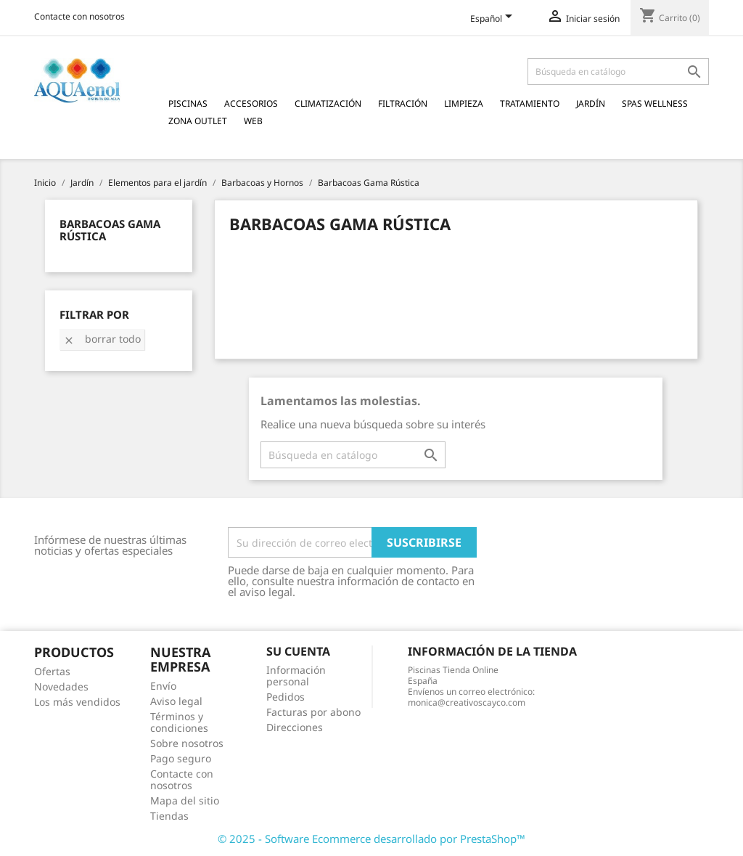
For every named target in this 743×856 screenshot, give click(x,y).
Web (253, 121)
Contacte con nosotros (79, 16)
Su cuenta (298, 651)
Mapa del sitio (184, 800)
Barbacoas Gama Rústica (109, 229)
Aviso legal (176, 701)
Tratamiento (529, 103)
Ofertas (52, 671)
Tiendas (169, 816)
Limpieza (463, 103)
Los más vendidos (77, 702)
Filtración (402, 103)
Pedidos (285, 697)
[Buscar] (618, 71)
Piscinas (188, 103)
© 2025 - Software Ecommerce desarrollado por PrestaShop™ (371, 838)
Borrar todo (102, 339)
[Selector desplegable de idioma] (493, 19)
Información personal (296, 675)
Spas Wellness (655, 103)
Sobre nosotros (186, 743)
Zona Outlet (197, 121)
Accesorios (251, 103)
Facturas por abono (313, 712)
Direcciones (294, 727)
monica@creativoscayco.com (466, 702)
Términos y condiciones (179, 722)
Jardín (590, 103)
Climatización (328, 103)
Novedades (61, 686)
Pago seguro (180, 758)
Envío (163, 686)
